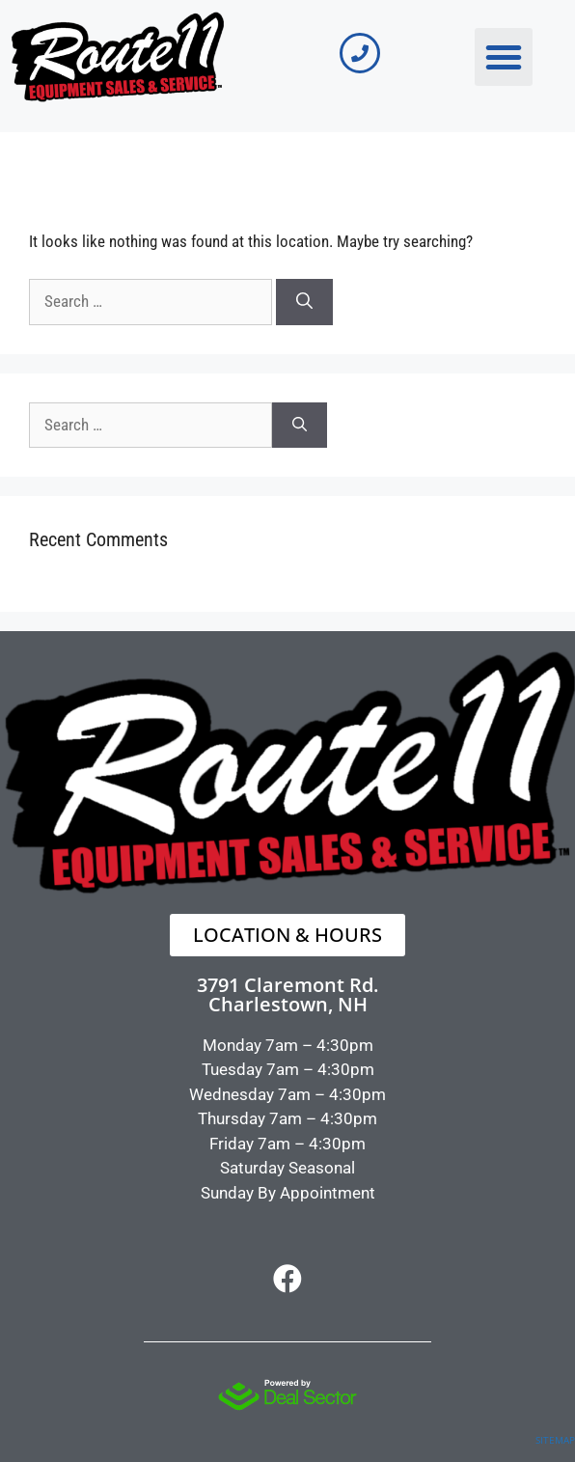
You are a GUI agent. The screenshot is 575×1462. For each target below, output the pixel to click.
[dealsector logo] (287, 1395)
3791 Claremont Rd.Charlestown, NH (287, 994)
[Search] (304, 302)
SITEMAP (555, 1440)
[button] (504, 57)
